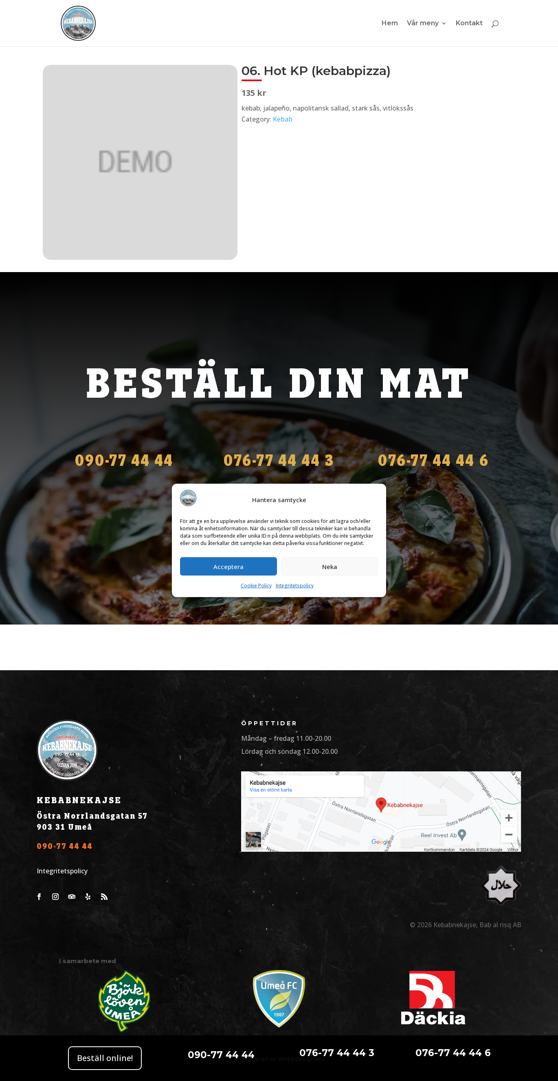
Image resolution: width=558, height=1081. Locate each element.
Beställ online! (105, 1057)
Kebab (282, 119)
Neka (329, 567)
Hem (390, 23)
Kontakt (469, 23)
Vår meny (423, 23)
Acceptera (228, 567)
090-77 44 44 (65, 846)
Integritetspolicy (295, 585)
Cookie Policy (256, 585)
